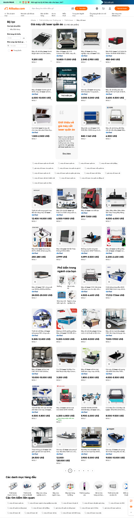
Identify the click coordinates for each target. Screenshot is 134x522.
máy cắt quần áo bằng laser (17, 508)
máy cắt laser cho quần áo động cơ (92, 178)
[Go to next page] (92, 471)
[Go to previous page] (66, 471)
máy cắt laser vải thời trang (70, 513)
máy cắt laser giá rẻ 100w (89, 508)
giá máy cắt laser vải (112, 173)
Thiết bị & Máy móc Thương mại (50, 20)
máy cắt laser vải (13, 513)
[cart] (103, 9)
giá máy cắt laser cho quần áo (42, 168)
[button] (72, 8)
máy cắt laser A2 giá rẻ (69, 503)
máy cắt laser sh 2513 (116, 503)
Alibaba (33, 20)
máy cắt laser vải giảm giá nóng (93, 503)
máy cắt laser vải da (49, 513)
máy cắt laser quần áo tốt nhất (43, 163)
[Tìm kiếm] (81, 8)
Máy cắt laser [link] (81, 20)
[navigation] (17, 246)
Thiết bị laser (68, 20)
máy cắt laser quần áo (66, 163)
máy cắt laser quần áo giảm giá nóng (67, 173)
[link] (131, 501)
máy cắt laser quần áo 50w (41, 183)
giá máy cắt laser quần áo (112, 508)
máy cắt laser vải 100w (92, 173)
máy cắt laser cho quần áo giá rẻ (69, 168)
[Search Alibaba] (50, 8)
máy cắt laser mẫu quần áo (94, 168)
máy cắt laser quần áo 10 (41, 173)
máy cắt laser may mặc (93, 513)
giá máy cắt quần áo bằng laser (64, 508)
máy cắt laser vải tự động (108, 163)
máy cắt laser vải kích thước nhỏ (43, 178)
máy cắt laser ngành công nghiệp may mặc (42, 503)
